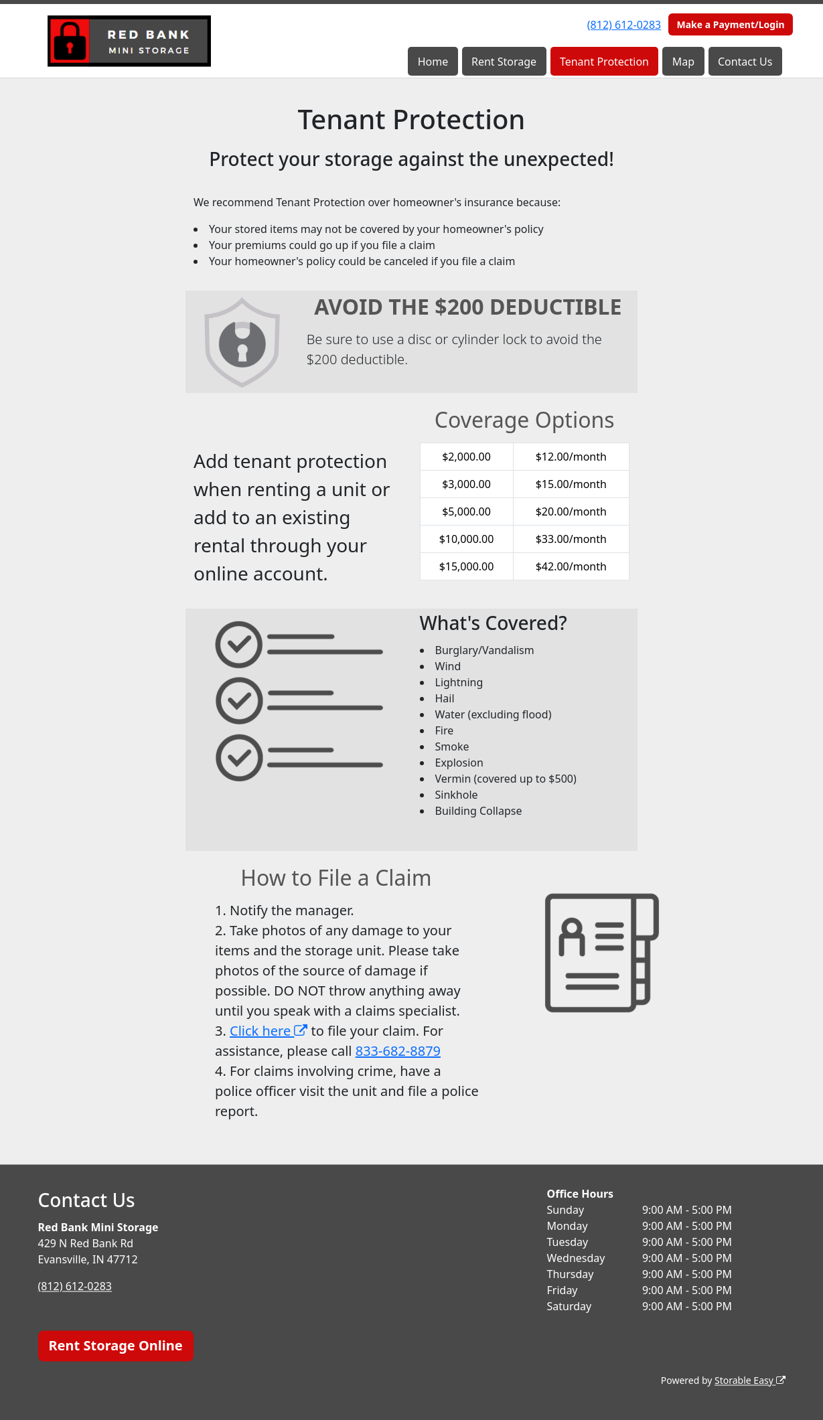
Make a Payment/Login (730, 24)
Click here (268, 1031)
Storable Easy (750, 1380)
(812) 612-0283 (624, 24)
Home (433, 61)
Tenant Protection (604, 61)
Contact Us (745, 61)
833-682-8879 (398, 1051)
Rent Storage (503, 61)
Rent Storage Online (116, 1345)
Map (683, 61)
